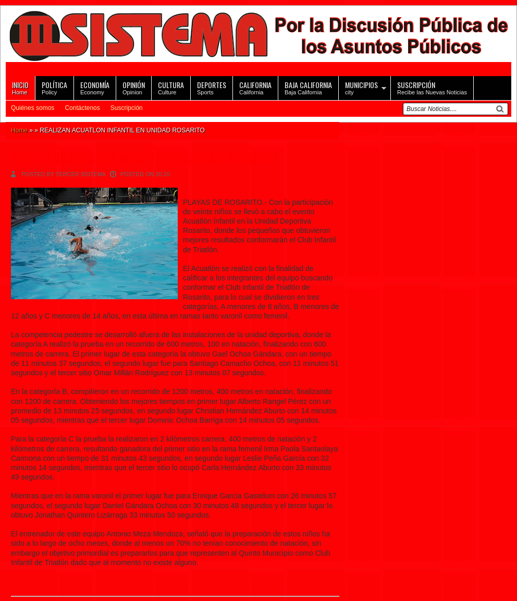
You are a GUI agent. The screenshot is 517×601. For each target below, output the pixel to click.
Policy (54, 87)
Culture (171, 87)
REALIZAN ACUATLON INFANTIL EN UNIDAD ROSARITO (144, 158)
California (255, 87)
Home (20, 87)
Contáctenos (82, 108)
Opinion (133, 87)
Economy (94, 87)
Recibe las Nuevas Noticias (432, 87)
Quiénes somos (32, 108)
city (361, 87)
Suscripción (126, 108)
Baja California (308, 87)
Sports (211, 87)
